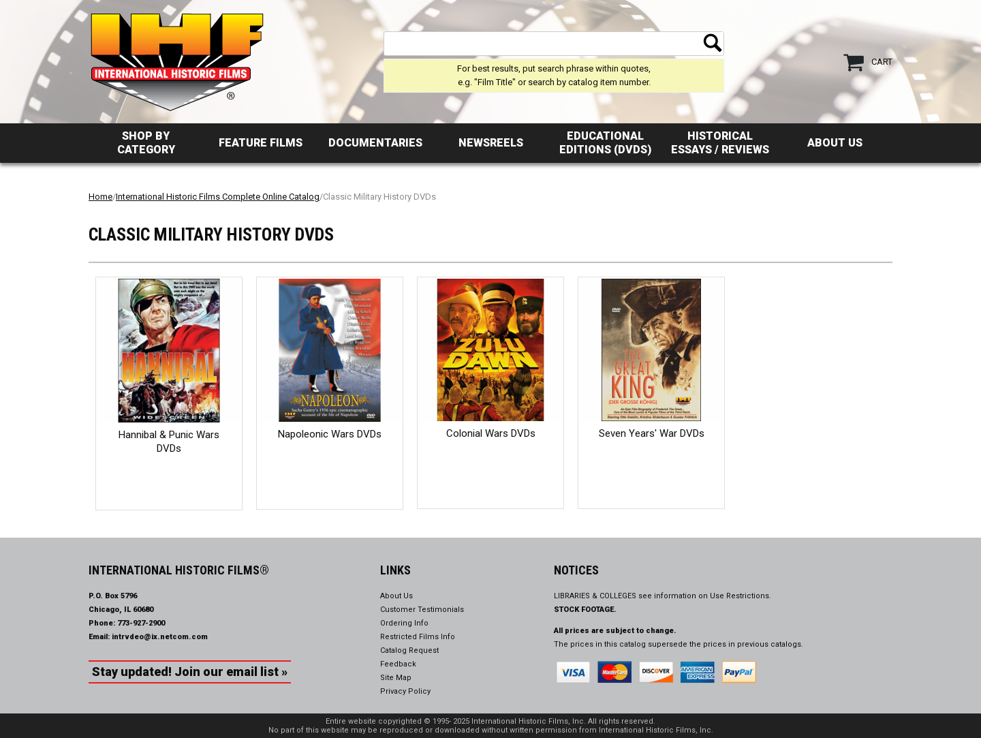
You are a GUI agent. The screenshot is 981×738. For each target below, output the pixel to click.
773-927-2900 (141, 623)
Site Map (395, 677)
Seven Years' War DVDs (651, 433)
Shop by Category (146, 142)
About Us (834, 142)
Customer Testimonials (422, 609)
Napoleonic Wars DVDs (330, 434)
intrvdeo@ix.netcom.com (160, 636)
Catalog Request (409, 650)
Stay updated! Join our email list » (189, 671)
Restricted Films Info (417, 636)
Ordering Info (404, 623)
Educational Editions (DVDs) (605, 142)
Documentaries (375, 142)
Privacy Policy (405, 691)
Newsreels (490, 142)
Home (100, 196)
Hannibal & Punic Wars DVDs (169, 442)
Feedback (398, 664)
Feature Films (260, 142)
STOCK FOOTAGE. (585, 609)
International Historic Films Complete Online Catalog (218, 196)
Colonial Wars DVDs (490, 433)
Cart (881, 62)
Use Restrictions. (740, 595)
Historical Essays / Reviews (720, 142)
